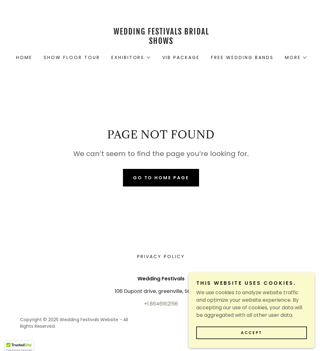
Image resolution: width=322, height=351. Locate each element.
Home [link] (24, 57)
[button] (130, 57)
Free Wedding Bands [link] (242, 57)
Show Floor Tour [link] (72, 57)
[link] (161, 42)
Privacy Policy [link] (161, 256)
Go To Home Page (161, 178)
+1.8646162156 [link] (161, 303)
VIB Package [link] (181, 57)
